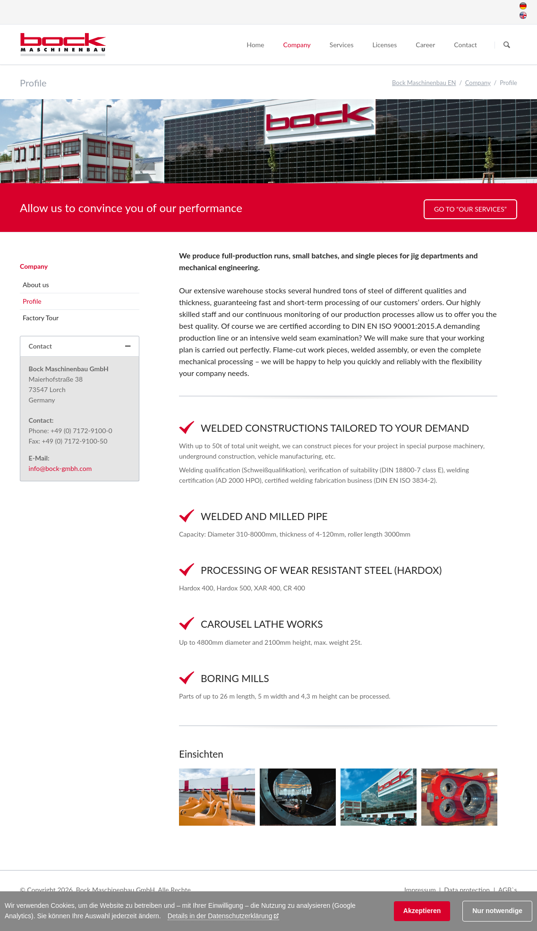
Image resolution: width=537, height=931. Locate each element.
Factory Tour (41, 318)
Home (255, 45)
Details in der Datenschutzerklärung (220, 916)
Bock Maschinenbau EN (424, 82)
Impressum (420, 890)
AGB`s (507, 890)
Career (425, 45)
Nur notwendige (497, 910)
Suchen (506, 44)
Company (297, 45)
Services (342, 45)
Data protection (467, 890)
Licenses (384, 45)
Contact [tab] (40, 346)
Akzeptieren (422, 910)
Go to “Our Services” (470, 209)
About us (36, 285)
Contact (465, 45)
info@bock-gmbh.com (60, 468)
